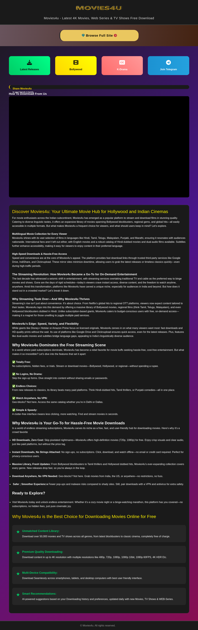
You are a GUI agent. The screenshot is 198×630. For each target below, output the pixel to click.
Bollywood (75, 65)
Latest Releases (29, 65)
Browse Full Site (99, 35)
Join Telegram (168, 65)
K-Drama (122, 65)
